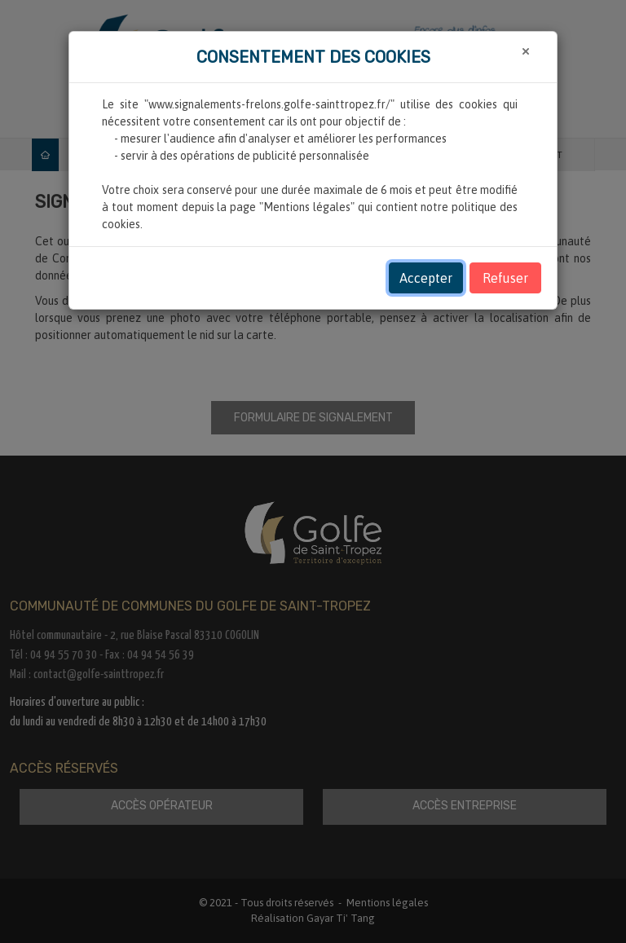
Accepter (425, 278)
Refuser (505, 278)
